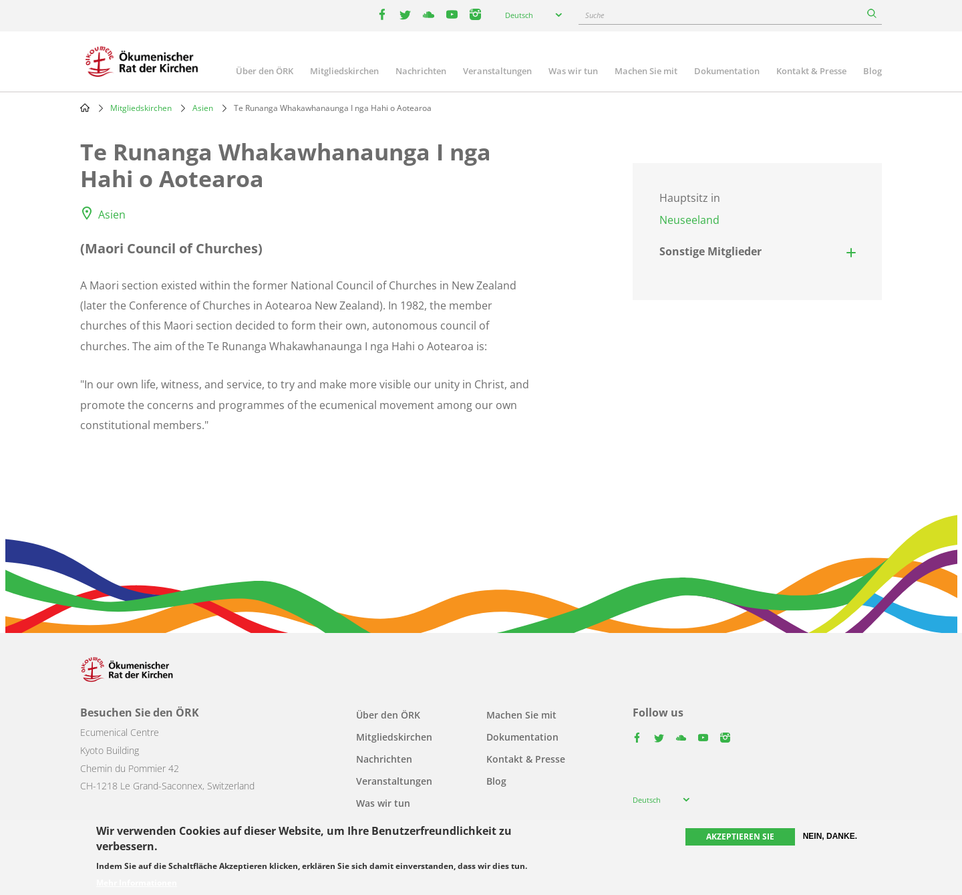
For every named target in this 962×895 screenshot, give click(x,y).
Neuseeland (689, 220)
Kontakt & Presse (811, 71)
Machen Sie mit (646, 71)
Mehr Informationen (136, 883)
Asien (202, 108)
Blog (872, 71)
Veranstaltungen (497, 71)
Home (85, 107)
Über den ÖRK (264, 71)
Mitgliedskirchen (344, 71)
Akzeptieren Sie (740, 836)
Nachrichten (420, 71)
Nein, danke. (830, 836)
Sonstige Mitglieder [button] (710, 251)
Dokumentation (727, 71)
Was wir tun (573, 71)
